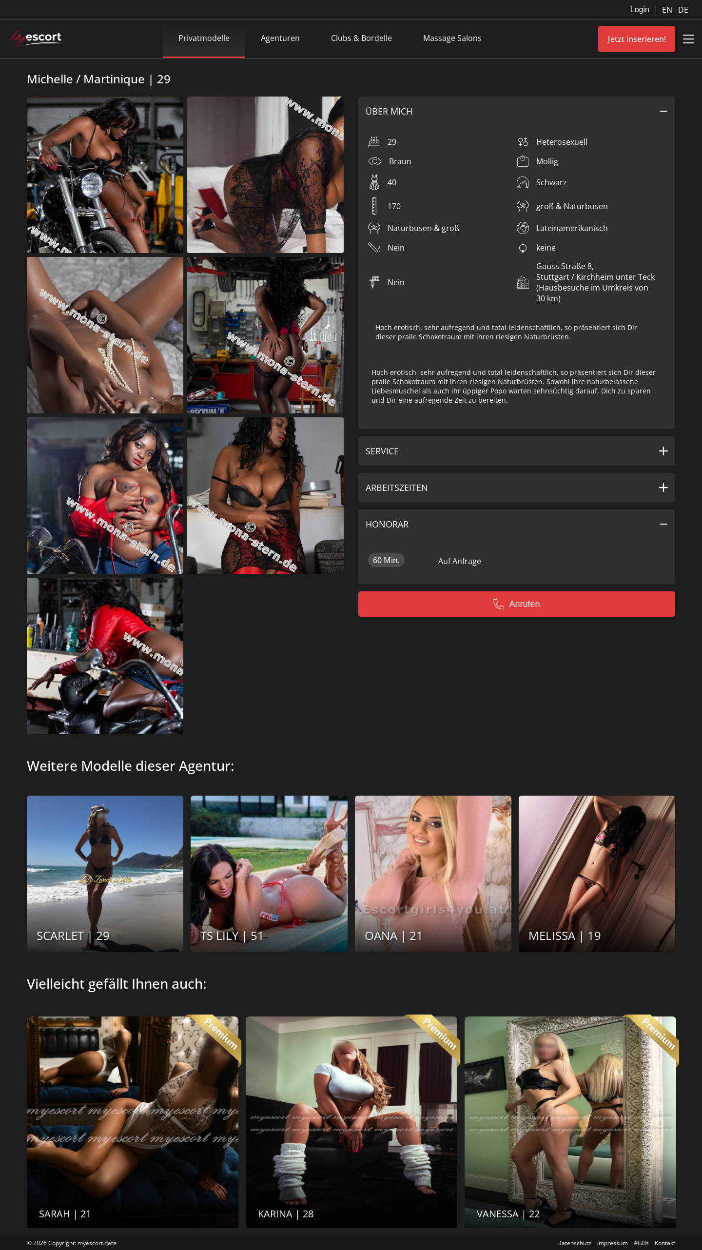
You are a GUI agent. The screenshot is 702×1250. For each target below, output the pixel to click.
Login (639, 9)
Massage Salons (452, 38)
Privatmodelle (204, 38)
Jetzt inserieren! (637, 39)
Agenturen (280, 38)
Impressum (612, 1243)
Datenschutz (574, 1243)
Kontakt (665, 1243)
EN (668, 9)
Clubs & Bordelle (361, 38)
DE (683, 9)
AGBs (641, 1243)
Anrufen (516, 604)
